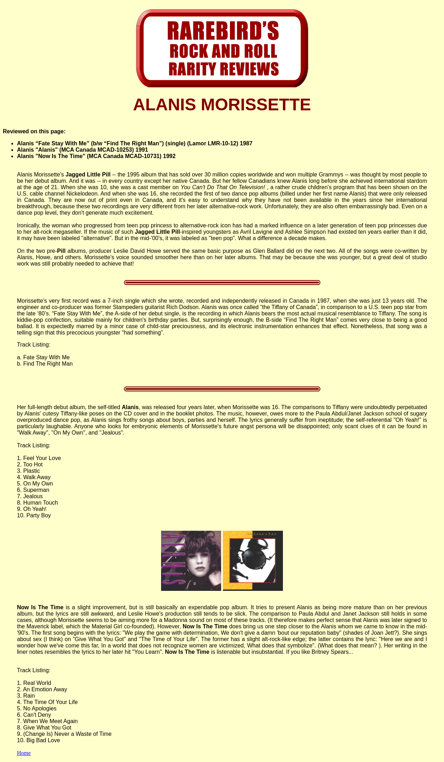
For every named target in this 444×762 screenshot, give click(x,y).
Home (24, 753)
